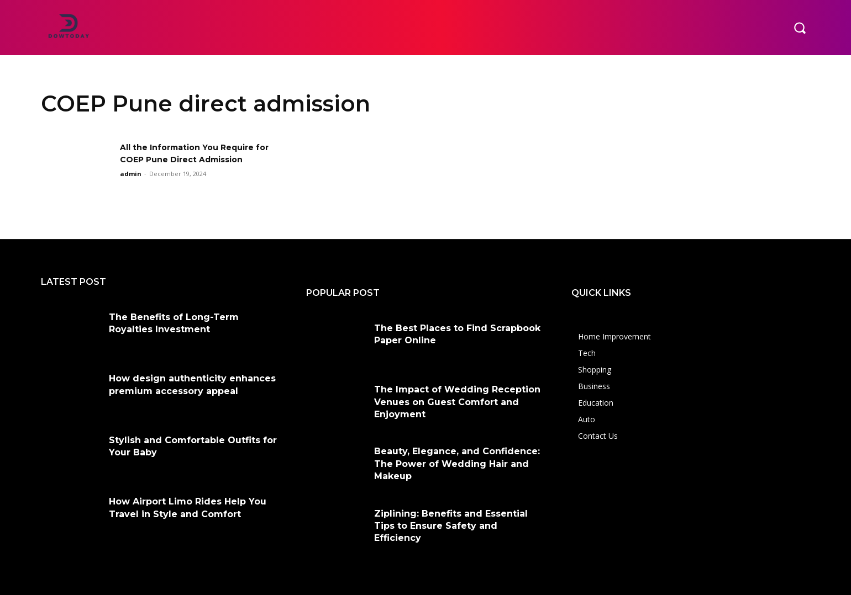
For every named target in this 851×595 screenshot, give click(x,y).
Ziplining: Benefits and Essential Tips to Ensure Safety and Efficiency (451, 526)
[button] (799, 27)
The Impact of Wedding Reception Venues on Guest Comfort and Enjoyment (457, 401)
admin (130, 173)
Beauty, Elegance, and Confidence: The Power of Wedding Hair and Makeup (457, 463)
